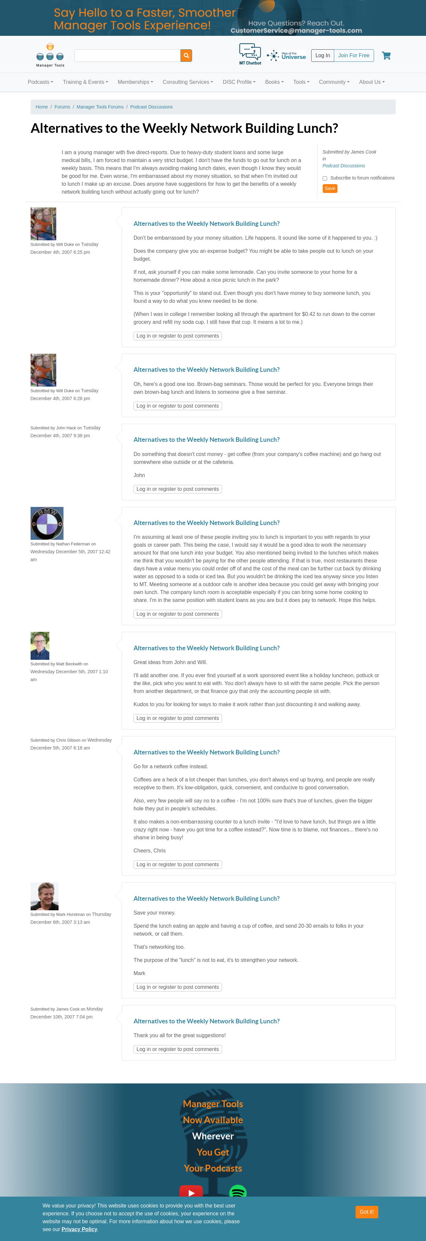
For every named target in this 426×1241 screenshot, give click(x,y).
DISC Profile (237, 82)
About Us (370, 82)
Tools (299, 82)
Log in (144, 336)
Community (332, 82)
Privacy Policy (79, 1229)
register (167, 336)
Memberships (133, 82)
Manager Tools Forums (100, 106)
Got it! (367, 1212)
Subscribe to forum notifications (362, 177)
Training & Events (83, 82)
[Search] (186, 55)
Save (330, 188)
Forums (62, 106)
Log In (322, 55)
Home (42, 106)
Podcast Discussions (151, 106)
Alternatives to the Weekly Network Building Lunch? (207, 224)
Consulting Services (186, 82)
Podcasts (39, 82)
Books (272, 82)
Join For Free (353, 55)
